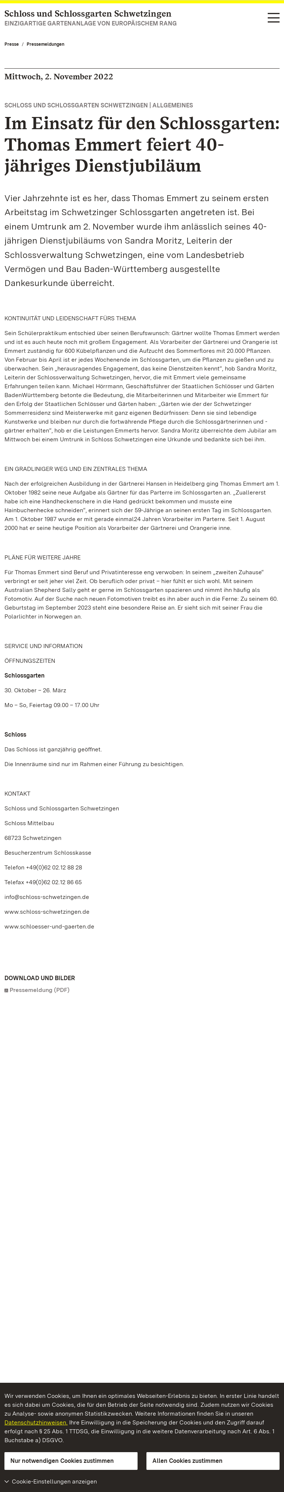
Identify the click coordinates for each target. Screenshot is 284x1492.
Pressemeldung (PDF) (40, 989)
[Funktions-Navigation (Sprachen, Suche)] (274, 18)
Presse (11, 44)
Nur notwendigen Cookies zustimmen (62, 1460)
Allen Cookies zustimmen (187, 1460)
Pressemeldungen (45, 44)
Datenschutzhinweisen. (36, 1422)
